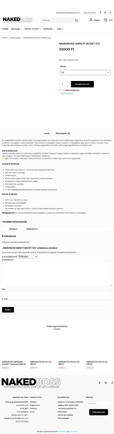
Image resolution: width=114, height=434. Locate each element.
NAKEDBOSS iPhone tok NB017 (68, 363)
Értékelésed (8, 260)
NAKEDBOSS (62, 431)
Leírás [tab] (47, 133)
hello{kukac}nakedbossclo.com (68, 13)
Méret (63, 66)
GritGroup (73, 431)
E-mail (5, 299)
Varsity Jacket (15, 38)
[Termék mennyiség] (63, 84)
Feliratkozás (98, 412)
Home (4, 38)
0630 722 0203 (90, 13)
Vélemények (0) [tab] (63, 133)
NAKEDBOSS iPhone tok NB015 (40, 363)
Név (3, 289)
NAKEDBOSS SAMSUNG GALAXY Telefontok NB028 (14, 363)
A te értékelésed (10, 256)
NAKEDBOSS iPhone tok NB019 (97, 363)
